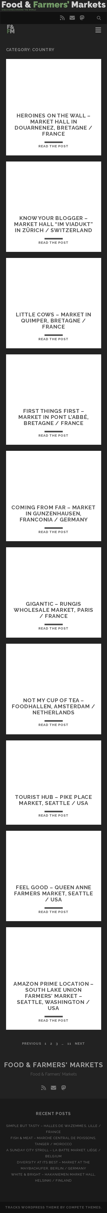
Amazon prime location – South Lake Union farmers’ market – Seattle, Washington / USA (53, 996)
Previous (31, 1043)
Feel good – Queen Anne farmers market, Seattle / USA (53, 893)
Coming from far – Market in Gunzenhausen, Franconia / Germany (53, 513)
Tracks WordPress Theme (32, 1207)
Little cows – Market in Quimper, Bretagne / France (53, 320)
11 (69, 1043)
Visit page (53, 6)
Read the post (53, 146)
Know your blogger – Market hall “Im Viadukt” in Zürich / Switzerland (53, 224)
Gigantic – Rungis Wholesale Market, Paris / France (53, 610)
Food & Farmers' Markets (53, 1065)
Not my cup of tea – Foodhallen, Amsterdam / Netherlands (53, 706)
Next (80, 1043)
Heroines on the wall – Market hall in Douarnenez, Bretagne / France (53, 124)
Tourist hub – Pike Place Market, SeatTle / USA (53, 800)
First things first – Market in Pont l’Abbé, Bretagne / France (53, 417)
